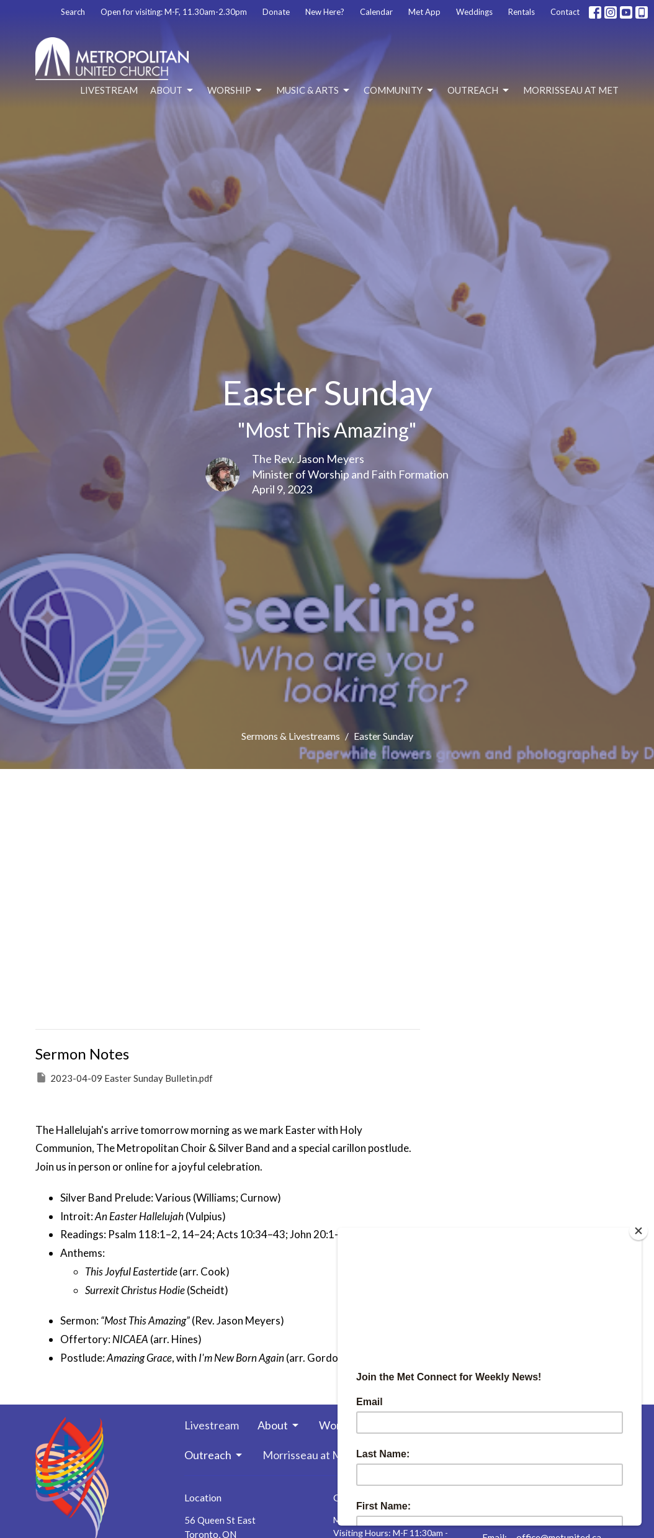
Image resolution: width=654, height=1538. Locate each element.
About (172, 90)
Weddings (474, 12)
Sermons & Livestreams (290, 736)
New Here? (324, 12)
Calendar (376, 12)
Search (73, 12)
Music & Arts (313, 90)
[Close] (638, 1230)
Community (399, 90)
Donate (276, 12)
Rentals (521, 12)
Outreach (479, 90)
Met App (424, 12)
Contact (565, 12)
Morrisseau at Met (571, 90)
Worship (235, 90)
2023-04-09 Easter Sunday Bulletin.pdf (124, 1077)
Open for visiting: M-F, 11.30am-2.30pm (174, 12)
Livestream (109, 90)
